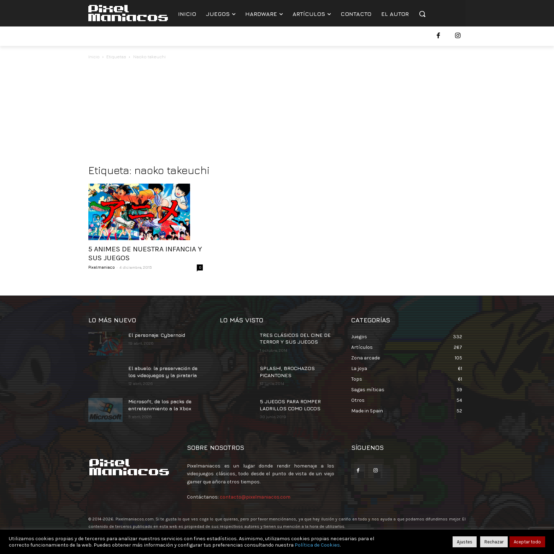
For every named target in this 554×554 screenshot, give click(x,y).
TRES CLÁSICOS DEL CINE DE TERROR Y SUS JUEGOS (295, 338)
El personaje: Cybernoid (156, 335)
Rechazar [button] (493, 541)
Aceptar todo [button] (527, 541)
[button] (422, 13)
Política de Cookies (317, 545)
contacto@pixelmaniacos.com (255, 497)
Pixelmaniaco (101, 267)
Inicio (94, 56)
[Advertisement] (277, 113)
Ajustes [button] (464, 541)
